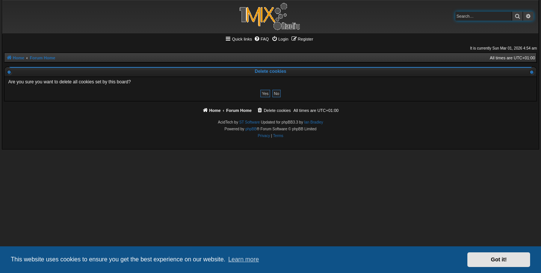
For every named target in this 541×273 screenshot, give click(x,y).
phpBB (251, 129)
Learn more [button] (243, 259)
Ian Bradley (313, 122)
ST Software (249, 122)
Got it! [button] (499, 259)
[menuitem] (261, 39)
